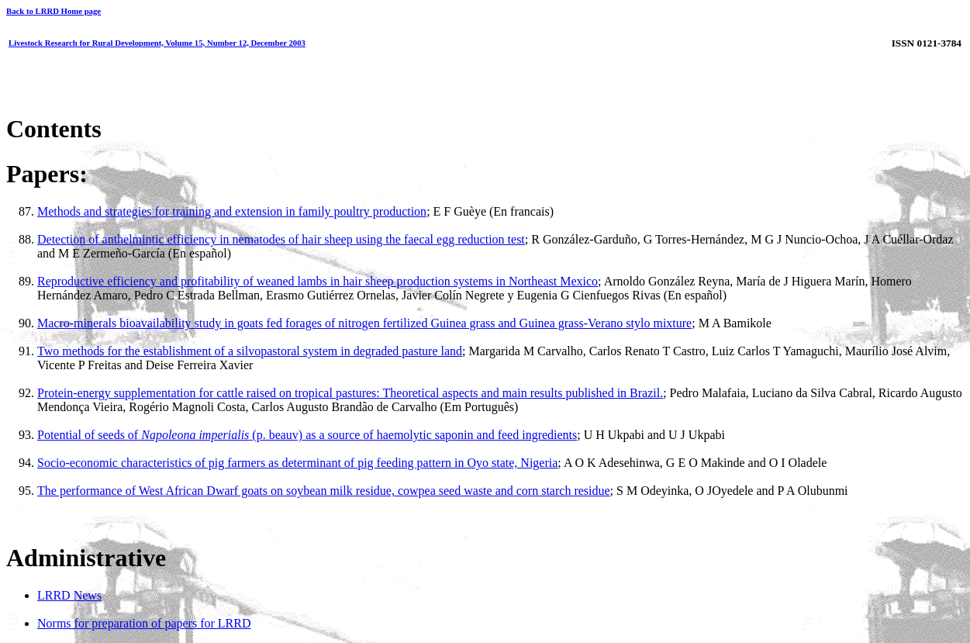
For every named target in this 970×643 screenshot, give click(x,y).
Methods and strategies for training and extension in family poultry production (231, 211)
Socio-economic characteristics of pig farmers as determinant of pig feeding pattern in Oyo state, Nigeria (297, 462)
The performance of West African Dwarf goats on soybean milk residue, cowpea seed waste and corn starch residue (323, 490)
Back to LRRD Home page (53, 11)
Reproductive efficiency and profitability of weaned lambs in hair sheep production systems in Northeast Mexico (317, 281)
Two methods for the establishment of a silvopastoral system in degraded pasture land (249, 351)
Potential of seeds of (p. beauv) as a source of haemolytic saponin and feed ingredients (307, 434)
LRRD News (69, 595)
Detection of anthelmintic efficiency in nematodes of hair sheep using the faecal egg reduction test (281, 239)
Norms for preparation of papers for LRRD (143, 623)
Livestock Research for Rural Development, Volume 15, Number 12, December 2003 (157, 42)
